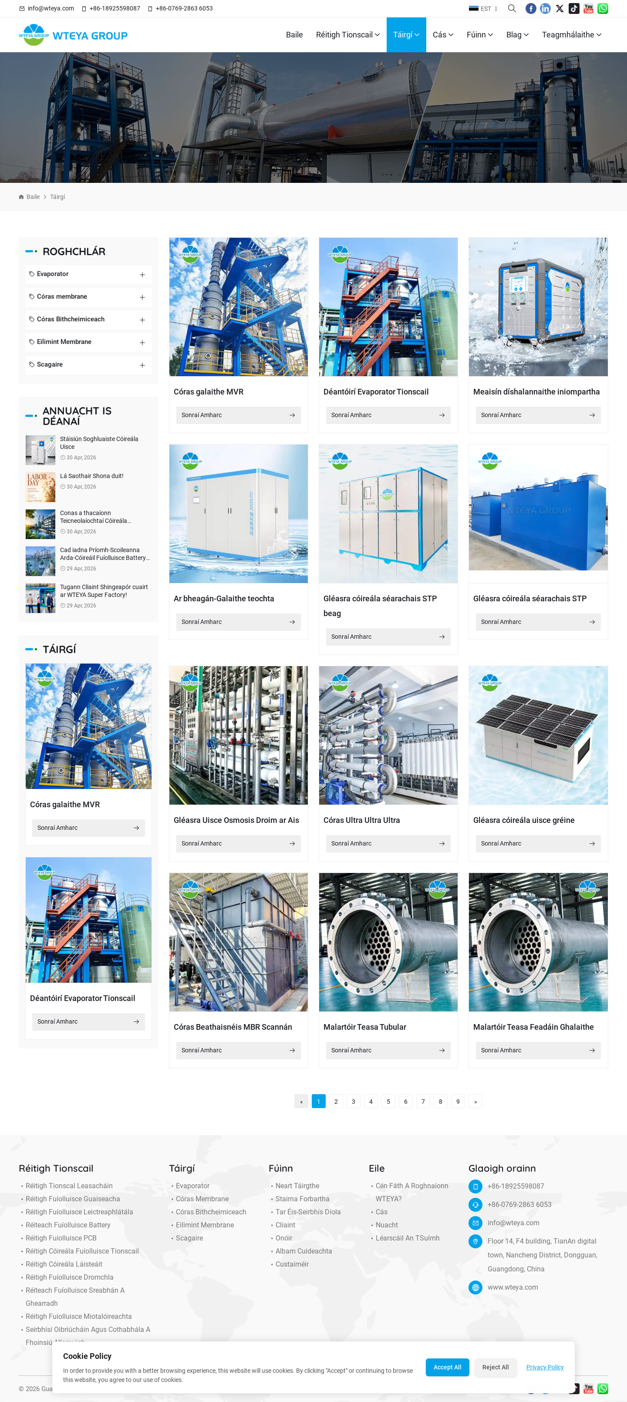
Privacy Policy (545, 1367)
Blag (517, 34)
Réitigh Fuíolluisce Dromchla (66, 1282)
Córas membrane (58, 297)
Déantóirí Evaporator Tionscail (82, 1003)
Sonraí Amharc (88, 834)
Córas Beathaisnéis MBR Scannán (233, 1032)
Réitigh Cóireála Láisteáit (60, 1269)
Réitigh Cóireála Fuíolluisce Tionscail (79, 1256)
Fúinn (480, 34)
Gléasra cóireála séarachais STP (530, 598)
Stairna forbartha (299, 1204)
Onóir (280, 1243)
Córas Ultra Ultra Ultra (362, 820)
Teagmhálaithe (572, 34)
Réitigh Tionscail (348, 34)
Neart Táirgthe (294, 1191)
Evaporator (48, 275)
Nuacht (383, 1230)
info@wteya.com (51, 8)
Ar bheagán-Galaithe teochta (224, 598)
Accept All (448, 1367)
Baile (294, 34)
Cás (443, 34)
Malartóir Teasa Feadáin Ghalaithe (533, 1032)
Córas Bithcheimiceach (66, 320)
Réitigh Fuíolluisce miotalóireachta (75, 1321)
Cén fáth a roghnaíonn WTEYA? (408, 1198)
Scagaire (46, 365)
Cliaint (282, 1230)
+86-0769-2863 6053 (184, 8)
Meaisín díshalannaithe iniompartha (536, 391)
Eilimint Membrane (60, 343)
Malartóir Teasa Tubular (365, 1032)
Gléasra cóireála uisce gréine (524, 820)
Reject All (495, 1367)
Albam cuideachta (300, 1256)
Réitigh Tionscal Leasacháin (66, 1191)
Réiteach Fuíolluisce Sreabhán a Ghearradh (72, 1302)
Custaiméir (289, 1269)
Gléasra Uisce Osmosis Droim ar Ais (236, 820)
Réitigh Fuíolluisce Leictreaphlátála (76, 1217)
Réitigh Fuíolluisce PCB (58, 1243)
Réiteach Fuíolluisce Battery (65, 1230)
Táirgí (406, 34)
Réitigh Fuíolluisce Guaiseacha (69, 1204)
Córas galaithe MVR (65, 810)
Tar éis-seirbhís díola (305, 1217)
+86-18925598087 (115, 8)
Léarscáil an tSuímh (404, 1243)
